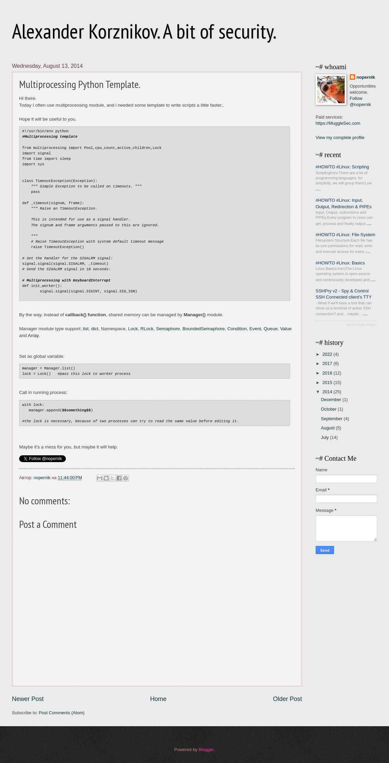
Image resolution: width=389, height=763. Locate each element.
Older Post (287, 699)
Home (158, 699)
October (329, 409)
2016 (327, 373)
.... (318, 189)
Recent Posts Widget (361, 324)
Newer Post (28, 699)
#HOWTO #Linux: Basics (340, 262)
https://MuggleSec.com (338, 123)
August (328, 427)
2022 (327, 354)
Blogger (206, 749)
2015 (327, 382)
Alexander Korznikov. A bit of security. (144, 31)
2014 (327, 391)
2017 (327, 363)
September (332, 418)
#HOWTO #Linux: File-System (345, 234)
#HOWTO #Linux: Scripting (342, 166)
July (325, 437)
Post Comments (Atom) (62, 712)
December (331, 399)
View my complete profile (340, 137)
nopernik (366, 77)
